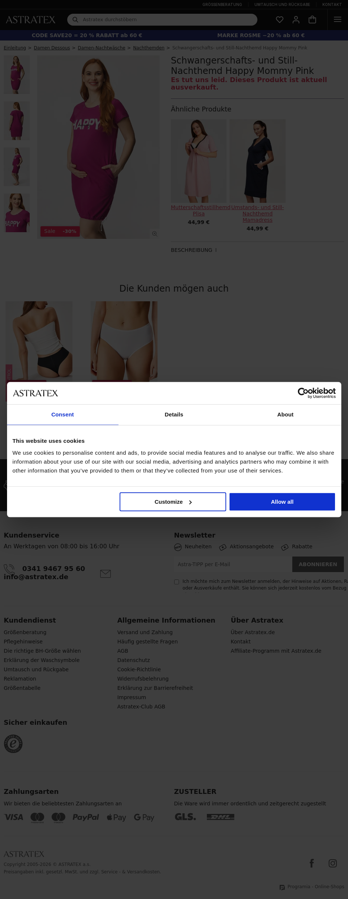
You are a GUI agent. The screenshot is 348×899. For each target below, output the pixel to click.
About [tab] (285, 414)
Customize (173, 502)
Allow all (282, 502)
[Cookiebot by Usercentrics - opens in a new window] (303, 393)
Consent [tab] (62, 414)
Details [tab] (174, 414)
